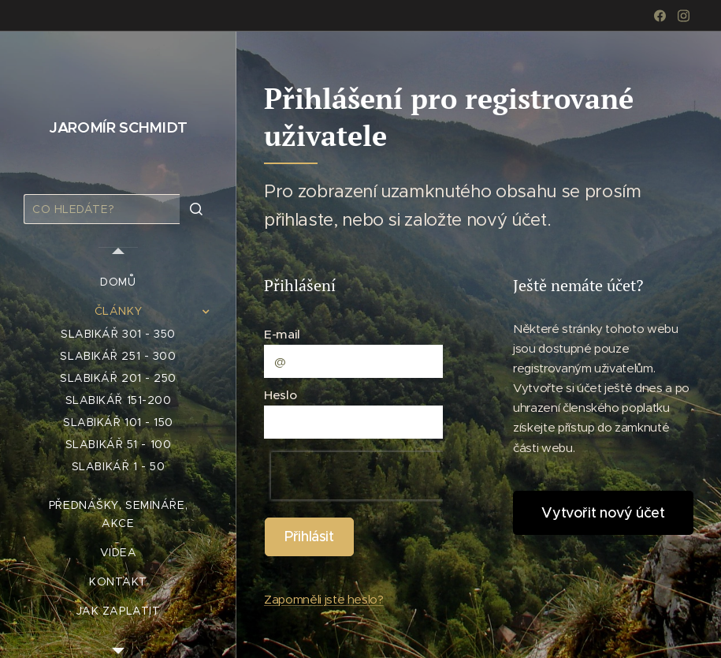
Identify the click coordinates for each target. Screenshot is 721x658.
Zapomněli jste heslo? (324, 599)
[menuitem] (118, 282)
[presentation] (372, 475)
